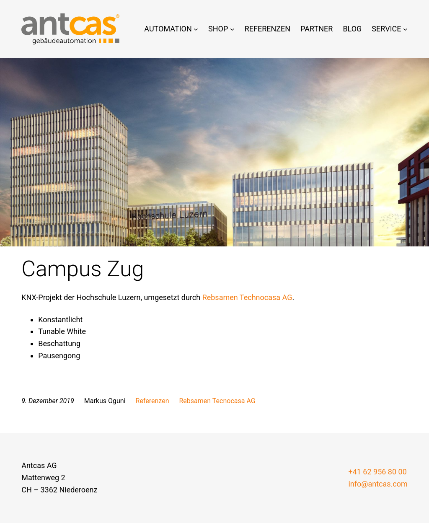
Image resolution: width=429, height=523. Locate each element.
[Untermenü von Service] (405, 29)
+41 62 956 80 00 (377, 471)
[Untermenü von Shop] (232, 29)
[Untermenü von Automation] (196, 29)
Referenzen (152, 401)
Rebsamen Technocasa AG (247, 297)
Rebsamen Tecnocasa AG (217, 401)
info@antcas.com (377, 483)
